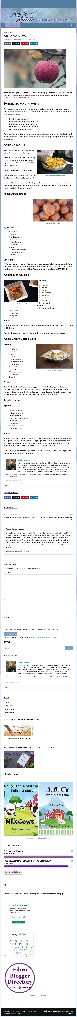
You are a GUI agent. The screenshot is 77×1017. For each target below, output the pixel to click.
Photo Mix (53, 370)
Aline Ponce (19, 304)
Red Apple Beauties (16, 111)
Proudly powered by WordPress (51, 1011)
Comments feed (10, 709)
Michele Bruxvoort (19, 39)
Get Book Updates (13, 872)
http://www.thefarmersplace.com (41, 838)
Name (6, 599)
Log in (7, 702)
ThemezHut (69, 1013)
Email (6, 608)
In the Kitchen (8, 32)
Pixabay (63, 175)
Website (6, 617)
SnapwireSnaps (54, 175)
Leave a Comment (30, 39)
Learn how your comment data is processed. (43, 637)
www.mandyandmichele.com (14, 480)
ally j (52, 223)
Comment (7, 573)
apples (16, 493)
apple (11, 493)
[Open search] (71, 25)
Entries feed (9, 706)
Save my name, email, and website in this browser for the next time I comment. (31, 629)
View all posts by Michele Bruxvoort (18, 551)
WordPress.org (9, 713)
